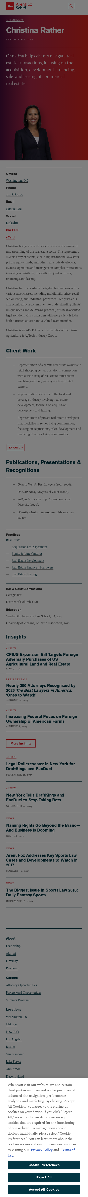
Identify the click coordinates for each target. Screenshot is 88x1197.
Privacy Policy (42, 1154)
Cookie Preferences (44, 1169)
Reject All (44, 1182)
